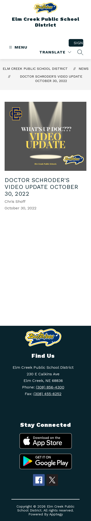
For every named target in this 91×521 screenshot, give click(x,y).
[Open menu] (17, 47)
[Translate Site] (55, 52)
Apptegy (56, 514)
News (84, 69)
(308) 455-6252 (47, 393)
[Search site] (80, 52)
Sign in (78, 43)
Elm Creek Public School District (35, 69)
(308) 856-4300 (50, 387)
